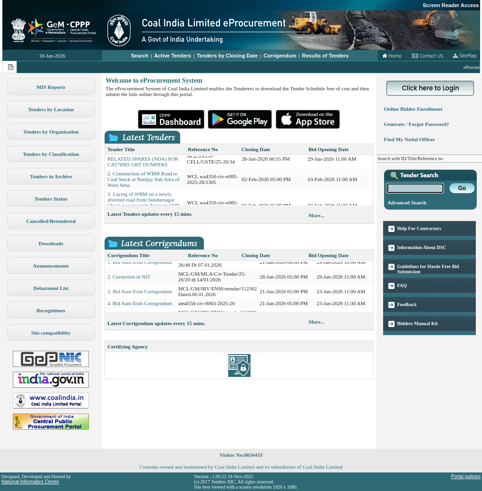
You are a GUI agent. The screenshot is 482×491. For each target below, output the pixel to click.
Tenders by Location (51, 109)
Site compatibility (51, 333)
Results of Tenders (325, 55)
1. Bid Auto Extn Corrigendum (139, 265)
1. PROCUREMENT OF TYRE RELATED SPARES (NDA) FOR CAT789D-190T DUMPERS (142, 161)
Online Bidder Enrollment (412, 109)
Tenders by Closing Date (227, 55)
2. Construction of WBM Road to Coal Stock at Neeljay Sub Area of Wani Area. (143, 182)
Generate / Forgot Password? (415, 124)
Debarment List (50, 288)
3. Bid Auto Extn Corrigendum (139, 294)
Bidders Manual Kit (417, 323)
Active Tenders (172, 55)
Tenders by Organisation (50, 132)
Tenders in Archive (51, 176)
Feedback (407, 304)
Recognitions (51, 310)
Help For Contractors (419, 228)
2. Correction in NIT (128, 279)
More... (316, 215)
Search (140, 55)
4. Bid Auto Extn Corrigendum (139, 306)
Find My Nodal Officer (408, 139)
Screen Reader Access (451, 5)
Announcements (51, 266)
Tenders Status (50, 199)
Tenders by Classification (51, 154)
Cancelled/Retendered (51, 221)
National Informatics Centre (30, 481)
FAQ (402, 285)
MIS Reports (51, 87)
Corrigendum (279, 55)
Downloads (51, 243)
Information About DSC (421, 247)
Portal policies (466, 476)
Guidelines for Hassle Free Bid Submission (428, 269)
